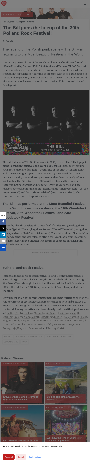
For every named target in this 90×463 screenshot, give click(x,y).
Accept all (9, 457)
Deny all (21, 457)
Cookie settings (35, 457)
